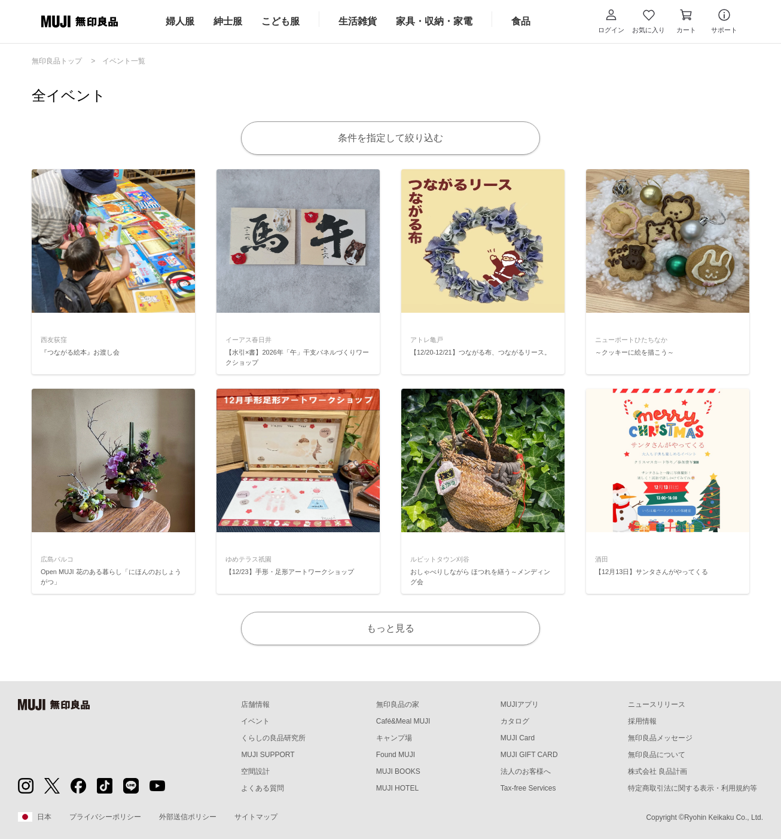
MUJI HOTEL (397, 788)
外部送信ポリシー (187, 817)
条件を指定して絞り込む (390, 138)
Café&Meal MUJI (403, 721)
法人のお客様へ (526, 771)
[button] (611, 21)
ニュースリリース (656, 704)
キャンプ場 (394, 738)
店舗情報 (255, 704)
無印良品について (656, 754)
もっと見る (390, 628)
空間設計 (255, 771)
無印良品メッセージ (660, 738)
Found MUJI (395, 754)
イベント (255, 721)
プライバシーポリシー (105, 817)
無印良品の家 (397, 704)
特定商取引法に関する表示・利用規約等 (692, 788)
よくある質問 (262, 788)
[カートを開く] (686, 21)
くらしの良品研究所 (273, 738)
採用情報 (642, 721)
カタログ (515, 721)
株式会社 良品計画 (657, 771)
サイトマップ (255, 817)
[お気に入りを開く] (648, 21)
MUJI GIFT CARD (529, 754)
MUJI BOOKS (398, 771)
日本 (34, 817)
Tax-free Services (528, 788)
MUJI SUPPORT (267, 754)
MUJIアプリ (520, 704)
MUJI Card (518, 738)
